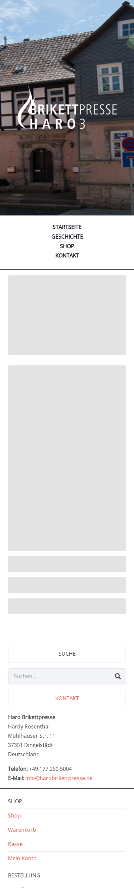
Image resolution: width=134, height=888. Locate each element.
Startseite (67, 227)
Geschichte (67, 236)
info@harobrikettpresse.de (59, 778)
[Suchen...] (67, 676)
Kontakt (67, 255)
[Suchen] (118, 676)
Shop (67, 246)
